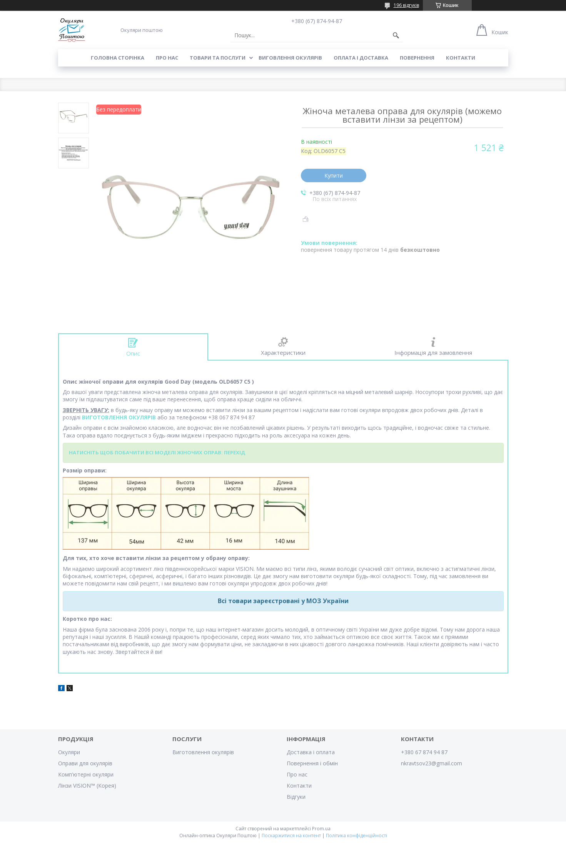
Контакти (460, 57)
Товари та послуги (217, 57)
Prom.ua (321, 828)
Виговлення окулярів (290, 57)
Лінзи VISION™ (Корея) (87, 785)
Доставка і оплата (311, 752)
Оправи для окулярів (85, 763)
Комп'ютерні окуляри (86, 774)
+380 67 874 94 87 (424, 752)
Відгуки (296, 796)
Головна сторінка (117, 57)
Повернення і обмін (312, 763)
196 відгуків (406, 5)
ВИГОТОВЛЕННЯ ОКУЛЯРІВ (119, 417)
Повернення (417, 57)
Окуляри (69, 752)
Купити (333, 175)
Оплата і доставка (361, 57)
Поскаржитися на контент (291, 835)
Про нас (167, 57)
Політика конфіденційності (356, 835)
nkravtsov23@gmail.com (431, 763)
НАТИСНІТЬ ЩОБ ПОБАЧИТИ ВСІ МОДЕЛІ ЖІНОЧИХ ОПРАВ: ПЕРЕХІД (157, 452)
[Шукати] (395, 35)
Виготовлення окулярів (203, 752)
